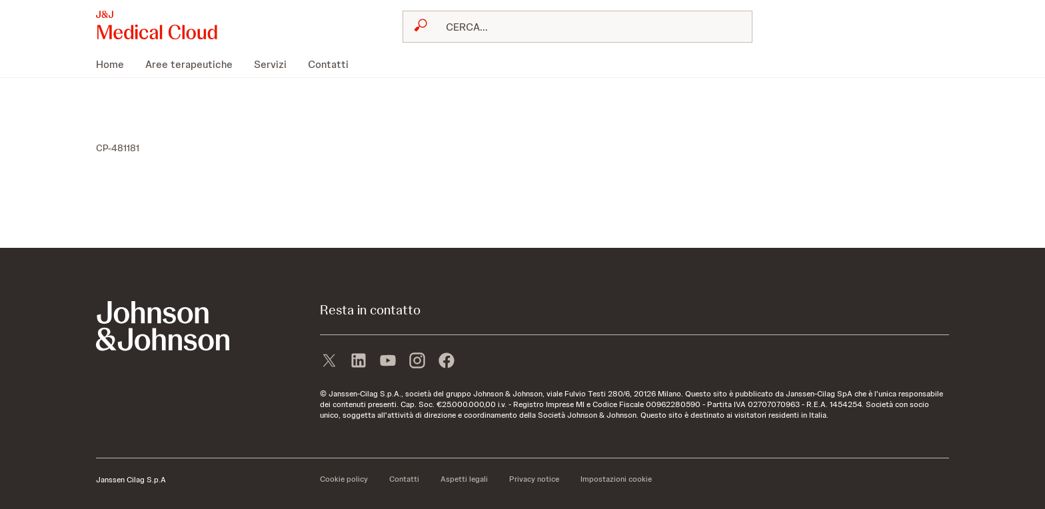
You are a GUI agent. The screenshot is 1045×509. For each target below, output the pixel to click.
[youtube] (388, 361)
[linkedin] (358, 361)
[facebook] (446, 361)
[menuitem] (115, 64)
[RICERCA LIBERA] (585, 26)
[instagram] (417, 361)
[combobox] (577, 27)
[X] (329, 361)
